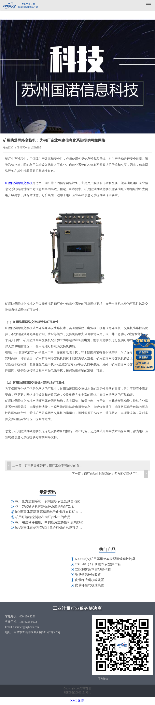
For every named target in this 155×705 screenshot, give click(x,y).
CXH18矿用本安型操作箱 (93, 569)
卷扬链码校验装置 (88, 574)
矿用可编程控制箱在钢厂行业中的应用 (42, 517)
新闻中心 (25, 147)
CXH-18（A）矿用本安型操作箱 (98, 564)
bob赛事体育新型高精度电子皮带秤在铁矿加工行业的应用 (56, 511)
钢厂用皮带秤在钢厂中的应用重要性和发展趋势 (49, 522)
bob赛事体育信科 (20, 5)
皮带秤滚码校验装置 (89, 580)
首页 (16, 147)
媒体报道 (36, 147)
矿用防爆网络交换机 (18, 183)
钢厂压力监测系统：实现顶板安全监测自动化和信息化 (54, 501)
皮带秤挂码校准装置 (89, 585)
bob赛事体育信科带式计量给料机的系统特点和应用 (51, 527)
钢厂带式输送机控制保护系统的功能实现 (44, 506)
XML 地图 (77, 700)
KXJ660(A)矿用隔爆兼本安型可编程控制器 (105, 559)
